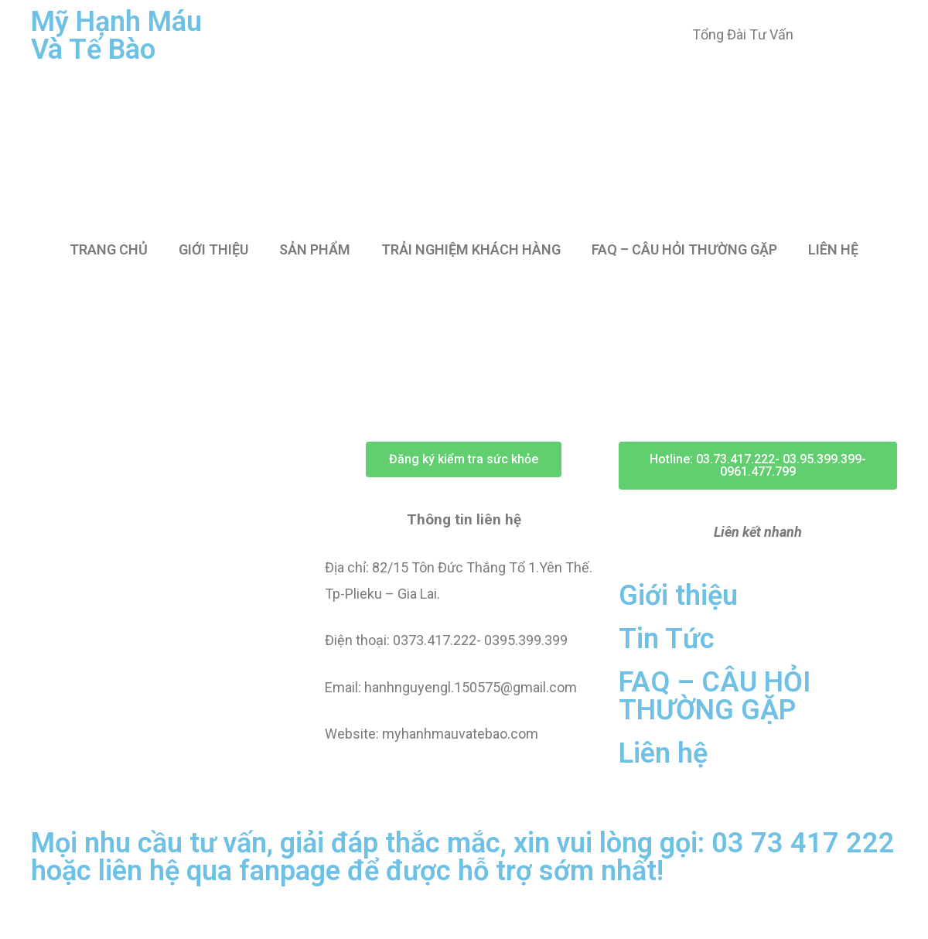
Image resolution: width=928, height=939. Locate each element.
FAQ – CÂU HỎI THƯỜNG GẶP (684, 249)
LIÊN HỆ (833, 249)
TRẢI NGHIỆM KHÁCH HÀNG (471, 249)
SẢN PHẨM (314, 249)
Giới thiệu (678, 595)
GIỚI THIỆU (213, 249)
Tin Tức (667, 639)
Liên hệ (663, 753)
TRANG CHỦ (109, 249)
